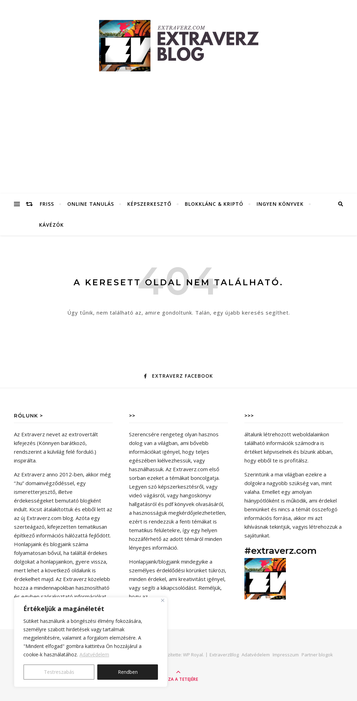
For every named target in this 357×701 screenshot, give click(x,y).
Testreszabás (59, 672)
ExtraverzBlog (224, 654)
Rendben (128, 672)
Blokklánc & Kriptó (214, 204)
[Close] (162, 600)
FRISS (47, 204)
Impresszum (286, 654)
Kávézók (51, 224)
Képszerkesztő (149, 204)
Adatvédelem (94, 654)
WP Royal (193, 654)
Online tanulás (90, 204)
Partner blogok (317, 654)
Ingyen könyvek (280, 204)
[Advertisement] (178, 141)
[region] (90, 642)
